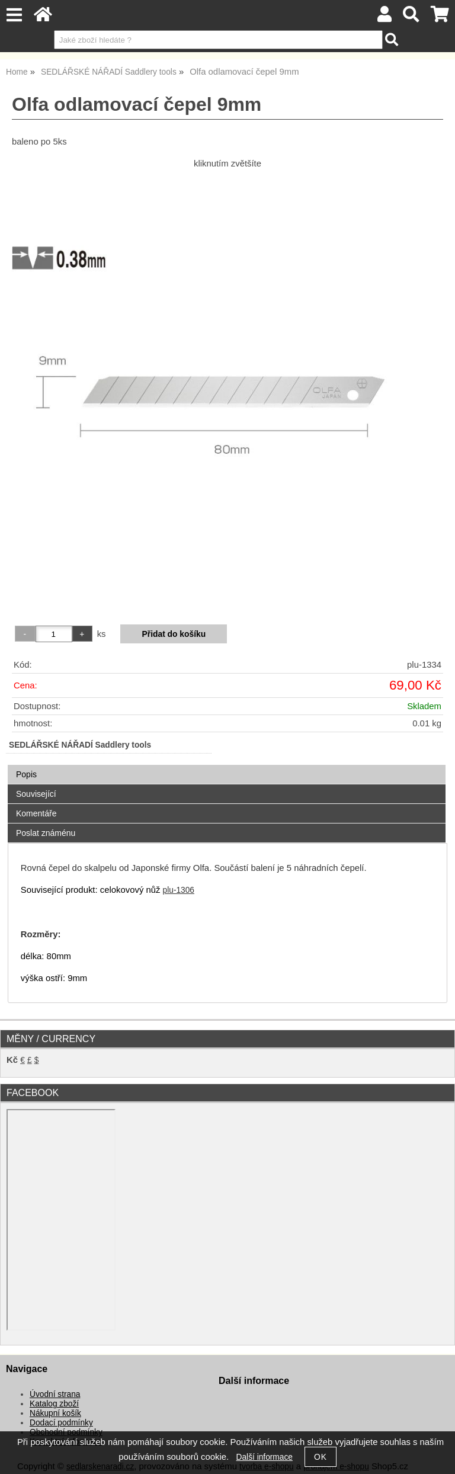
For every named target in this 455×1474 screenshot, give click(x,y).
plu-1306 (178, 890)
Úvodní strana (55, 1394)
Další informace (264, 1457)
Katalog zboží (54, 1403)
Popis (26, 774)
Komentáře (36, 813)
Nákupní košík (55, 1413)
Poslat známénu (45, 833)
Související (36, 794)
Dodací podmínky (61, 1422)
